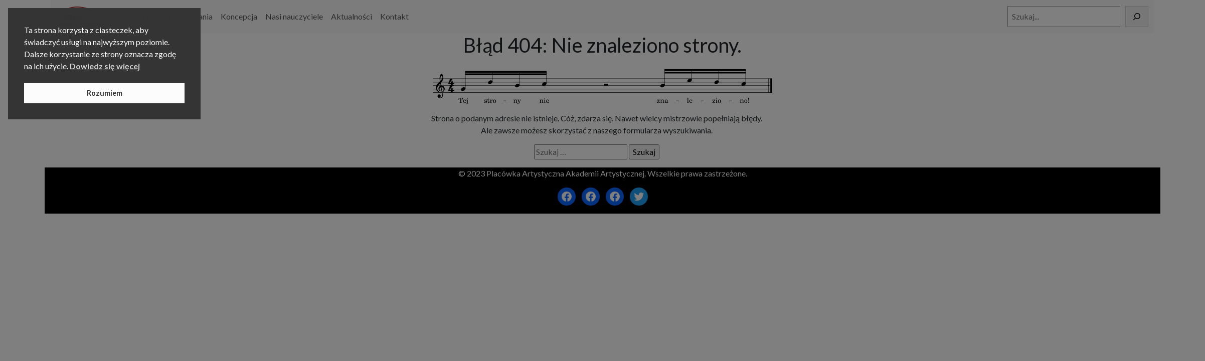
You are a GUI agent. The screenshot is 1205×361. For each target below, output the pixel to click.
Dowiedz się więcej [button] (105, 66)
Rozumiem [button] (104, 93)
